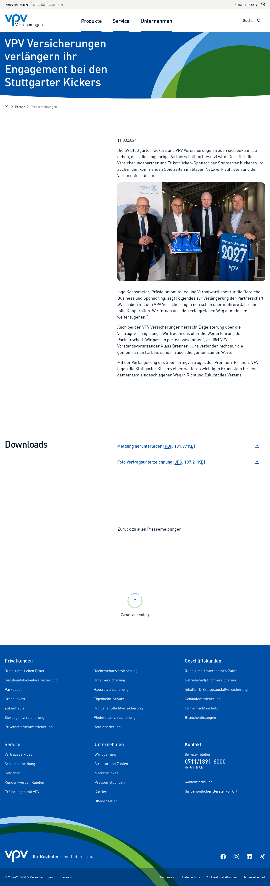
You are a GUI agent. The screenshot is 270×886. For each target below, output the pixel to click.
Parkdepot (13, 689)
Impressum (168, 877)
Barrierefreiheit (254, 877)
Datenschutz (191, 877)
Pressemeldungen (110, 782)
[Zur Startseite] (24, 20)
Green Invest (15, 698)
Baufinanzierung (107, 726)
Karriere (101, 791)
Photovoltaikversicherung (114, 717)
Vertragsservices (18, 754)
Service (121, 20)
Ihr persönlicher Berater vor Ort (211, 791)
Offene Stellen (106, 801)
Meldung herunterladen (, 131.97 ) (188, 446)
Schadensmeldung (20, 763)
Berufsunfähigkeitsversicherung (31, 680)
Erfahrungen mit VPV (22, 791)
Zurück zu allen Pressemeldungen (149, 529)
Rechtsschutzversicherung (116, 670)
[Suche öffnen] (259, 20)
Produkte (91, 20)
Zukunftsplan (16, 708)
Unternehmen (156, 20)
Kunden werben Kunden (24, 782)
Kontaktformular (198, 782)
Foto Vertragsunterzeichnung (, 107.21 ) (188, 462)
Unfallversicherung (109, 680)
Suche (248, 20)
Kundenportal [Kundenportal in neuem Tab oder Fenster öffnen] (249, 4)
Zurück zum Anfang (135, 604)
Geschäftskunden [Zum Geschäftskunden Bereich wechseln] (47, 5)
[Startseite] (6, 106)
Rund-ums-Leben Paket (24, 670)
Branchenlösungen (200, 717)
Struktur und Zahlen (111, 763)
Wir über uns (105, 754)
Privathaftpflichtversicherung (29, 726)
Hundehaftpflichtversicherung (118, 708)
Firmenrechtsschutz (201, 708)
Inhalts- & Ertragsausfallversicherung (216, 689)
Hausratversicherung (111, 689)
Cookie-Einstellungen (221, 877)
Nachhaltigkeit (106, 773)
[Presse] (20, 106)
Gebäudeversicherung (203, 698)
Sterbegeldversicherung (24, 717)
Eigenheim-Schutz (109, 698)
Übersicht (65, 877)
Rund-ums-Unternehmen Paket (211, 670)
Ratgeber (12, 773)
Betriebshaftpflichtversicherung (211, 680)
